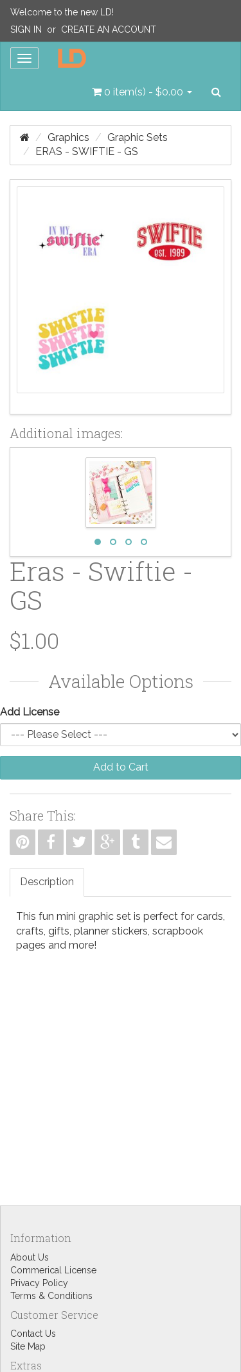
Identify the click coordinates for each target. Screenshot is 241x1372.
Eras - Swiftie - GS (86, 151)
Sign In (26, 29)
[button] (142, 92)
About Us (29, 1257)
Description (47, 882)
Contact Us (33, 1333)
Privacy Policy (39, 1283)
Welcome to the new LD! (62, 12)
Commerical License (53, 1270)
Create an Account (108, 29)
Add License (29, 712)
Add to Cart (120, 767)
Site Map (28, 1346)
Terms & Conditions (51, 1296)
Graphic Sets (137, 137)
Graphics (68, 137)
